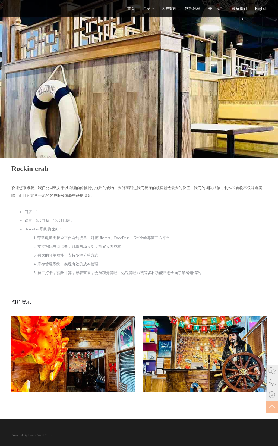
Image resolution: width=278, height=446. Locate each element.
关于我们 (215, 9)
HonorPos (34, 435)
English (261, 9)
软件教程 (192, 9)
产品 (147, 9)
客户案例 (169, 9)
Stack (29, 8)
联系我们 (239, 9)
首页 (131, 9)
